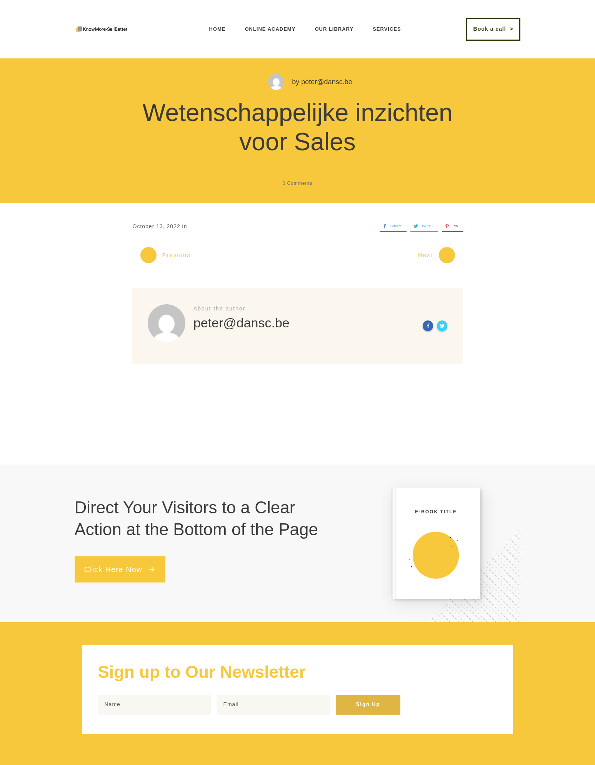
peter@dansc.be (326, 82)
